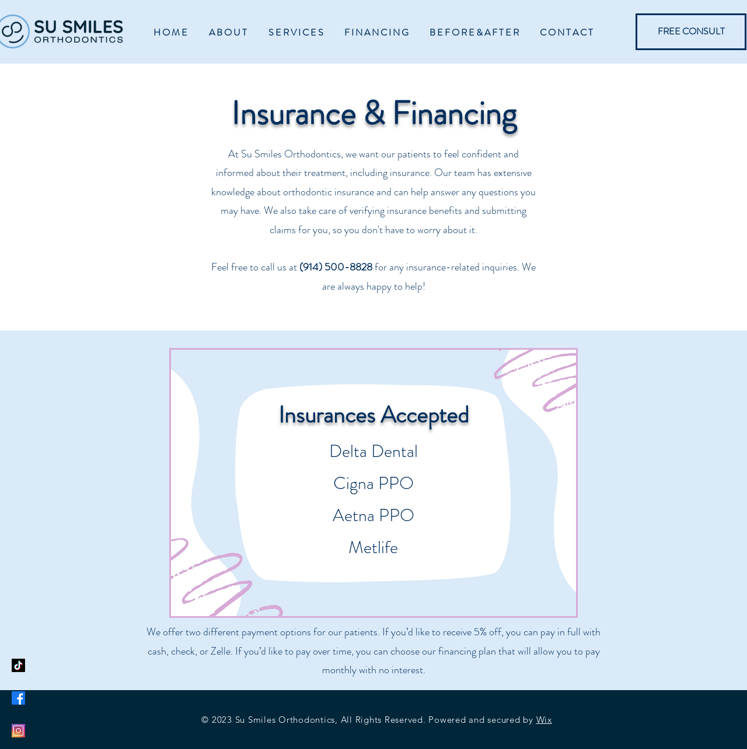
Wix (544, 719)
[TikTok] (18, 665)
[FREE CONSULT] (691, 31)
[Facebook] (18, 698)
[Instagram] (18, 730)
